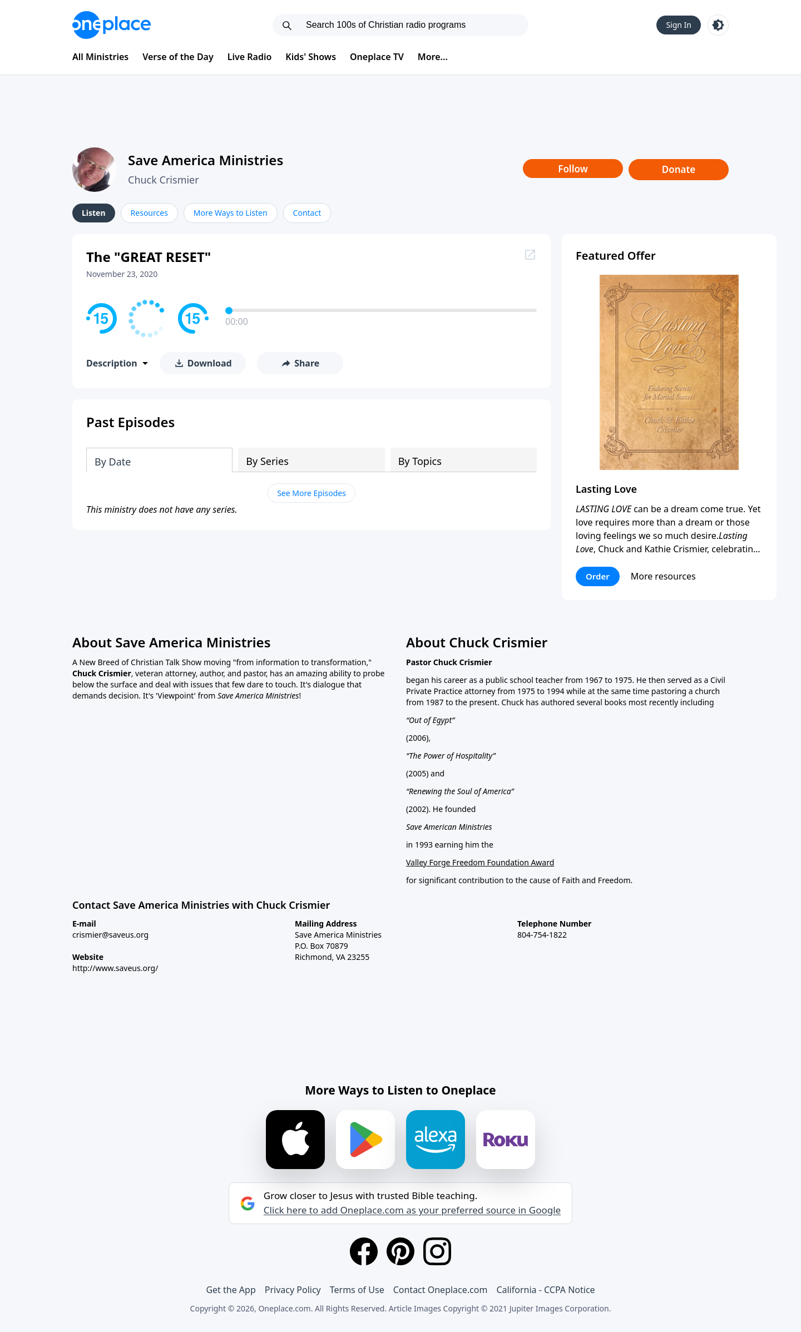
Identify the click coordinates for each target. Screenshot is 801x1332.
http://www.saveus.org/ (115, 968)
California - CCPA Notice (545, 1290)
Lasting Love (606, 489)
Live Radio (250, 57)
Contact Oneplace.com (440, 1290)
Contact (307, 212)
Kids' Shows (310, 57)
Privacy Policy (293, 1290)
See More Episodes (311, 493)
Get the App (230, 1290)
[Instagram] (437, 1251)
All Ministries (100, 57)
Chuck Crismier (163, 179)
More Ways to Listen (231, 212)
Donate (679, 169)
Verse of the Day (178, 57)
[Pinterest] (400, 1251)
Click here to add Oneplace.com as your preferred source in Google (412, 1210)
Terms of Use (357, 1290)
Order (598, 576)
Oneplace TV (377, 57)
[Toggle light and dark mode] (718, 25)
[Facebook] (364, 1251)
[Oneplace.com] (111, 25)
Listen (94, 212)
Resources (149, 212)
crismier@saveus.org (110, 934)
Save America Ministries (205, 160)
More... (433, 57)
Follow (573, 168)
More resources (663, 576)
